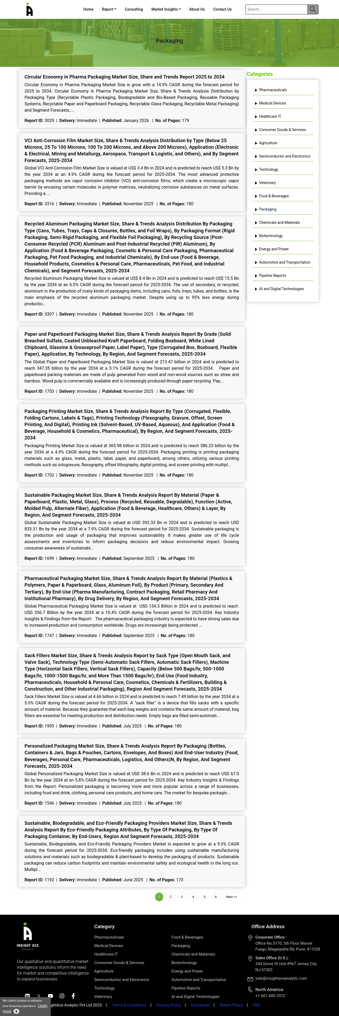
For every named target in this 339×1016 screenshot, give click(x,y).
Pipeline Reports (270, 275)
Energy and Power (272, 249)
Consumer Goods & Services (280, 130)
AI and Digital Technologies (279, 289)
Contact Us (222, 9)
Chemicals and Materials (277, 222)
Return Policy (231, 1005)
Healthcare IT (268, 116)
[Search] (276, 9)
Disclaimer (200, 1005)
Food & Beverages (272, 196)
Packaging (265, 209)
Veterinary (265, 183)
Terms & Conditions (129, 1005)
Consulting (134, 9)
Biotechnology (269, 236)
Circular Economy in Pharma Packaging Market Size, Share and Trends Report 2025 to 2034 (125, 77)
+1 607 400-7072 (270, 995)
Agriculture (266, 143)
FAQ (256, 1005)
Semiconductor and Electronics (283, 156)
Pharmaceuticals (271, 90)
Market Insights (164, 9)
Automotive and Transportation (282, 262)
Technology (266, 169)
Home (88, 9)
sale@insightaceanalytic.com (281, 978)
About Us (197, 9)
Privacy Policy (169, 1005)
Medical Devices (270, 103)
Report (107, 9)
